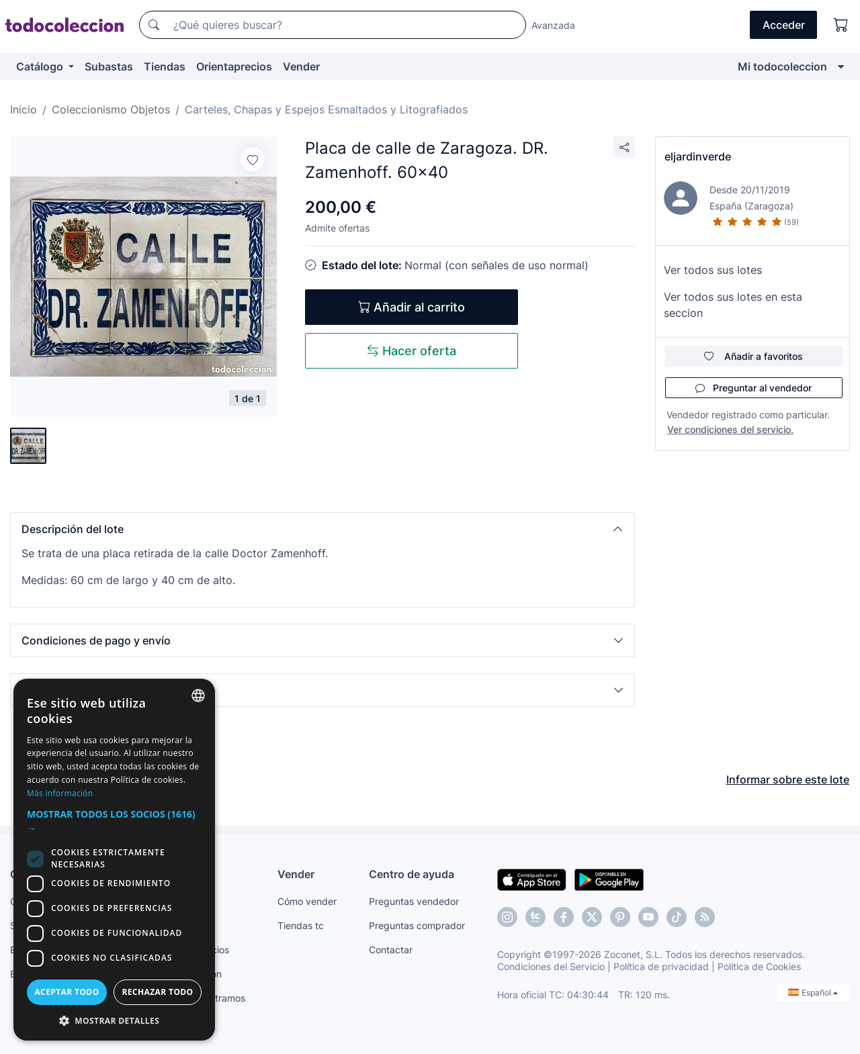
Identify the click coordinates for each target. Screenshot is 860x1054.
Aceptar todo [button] (66, 992)
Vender (301, 66)
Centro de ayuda (411, 874)
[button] (323, 529)
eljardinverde (697, 156)
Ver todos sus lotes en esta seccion (733, 305)
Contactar (391, 949)
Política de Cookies (759, 966)
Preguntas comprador (417, 925)
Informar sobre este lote (787, 779)
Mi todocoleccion (782, 66)
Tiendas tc (300, 925)
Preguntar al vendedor (753, 387)
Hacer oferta (411, 351)
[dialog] (114, 860)
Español (813, 993)
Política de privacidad (661, 966)
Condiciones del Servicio (551, 966)
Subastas (109, 66)
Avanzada (553, 25)
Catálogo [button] (41, 66)
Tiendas (164, 66)
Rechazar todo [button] (157, 992)
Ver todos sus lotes (713, 270)
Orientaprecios (234, 66)
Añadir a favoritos (753, 356)
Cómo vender (307, 901)
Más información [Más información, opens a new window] (60, 793)
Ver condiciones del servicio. (730, 429)
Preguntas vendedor (414, 901)
